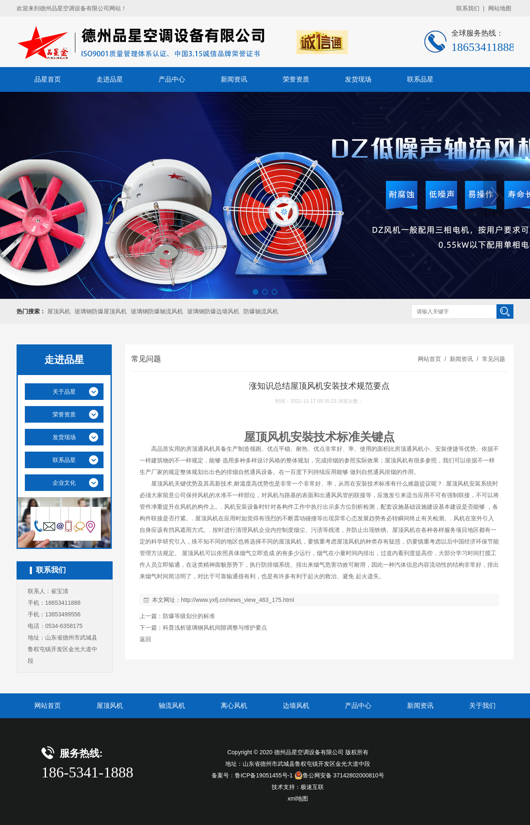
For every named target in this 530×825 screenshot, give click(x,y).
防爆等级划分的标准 (189, 616)
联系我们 (467, 8)
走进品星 (109, 79)
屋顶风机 (58, 311)
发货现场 (358, 79)
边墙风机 (296, 705)
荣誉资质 (296, 79)
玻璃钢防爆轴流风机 (157, 311)
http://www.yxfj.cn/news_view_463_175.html (237, 600)
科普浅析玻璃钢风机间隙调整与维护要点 (215, 627)
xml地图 (298, 798)
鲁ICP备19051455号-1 (264, 775)
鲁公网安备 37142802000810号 (339, 775)
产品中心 (172, 79)
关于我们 (482, 705)
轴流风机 (172, 705)
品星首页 (47, 79)
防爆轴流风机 (260, 311)
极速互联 (312, 787)
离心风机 (234, 705)
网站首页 (429, 359)
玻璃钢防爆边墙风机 (213, 311)
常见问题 (492, 359)
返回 (145, 639)
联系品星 (420, 79)
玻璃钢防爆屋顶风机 (101, 311)
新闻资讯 (234, 79)
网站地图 (499, 8)
